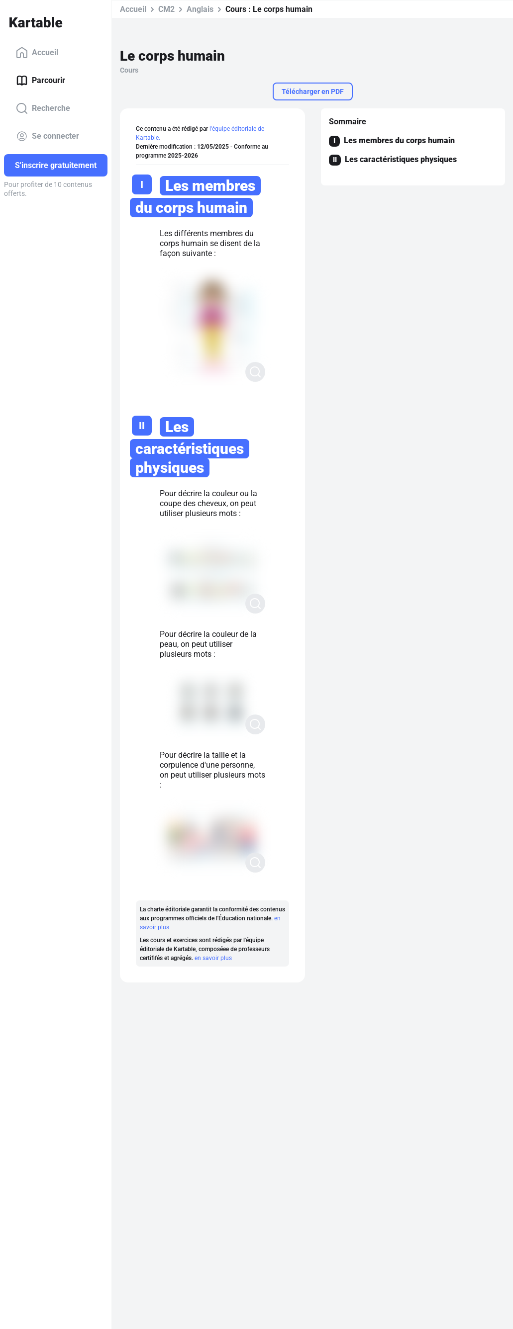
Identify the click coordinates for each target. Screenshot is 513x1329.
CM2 (166, 9)
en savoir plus (213, 958)
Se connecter (47, 136)
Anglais (200, 9)
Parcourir (40, 81)
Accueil (37, 53)
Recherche (43, 108)
